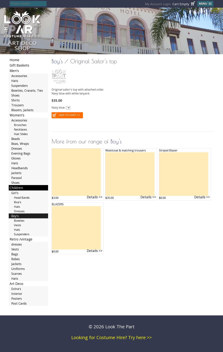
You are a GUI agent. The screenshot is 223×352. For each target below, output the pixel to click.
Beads (15, 139)
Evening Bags (20, 153)
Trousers (17, 105)
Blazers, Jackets (22, 110)
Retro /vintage (21, 239)
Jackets (16, 173)
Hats (14, 81)
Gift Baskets (19, 65)
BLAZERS (58, 204)
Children (16, 187)
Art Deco (16, 283)
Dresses (16, 148)
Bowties (19, 221)
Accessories (19, 76)
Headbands (19, 168)
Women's (17, 115)
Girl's (14, 193)
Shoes (15, 95)
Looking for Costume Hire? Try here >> (111, 337)
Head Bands (22, 198)
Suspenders (19, 85)
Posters (16, 298)
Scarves (16, 273)
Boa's (17, 202)
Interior (16, 294)
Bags (14, 254)
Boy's (57, 61)
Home (14, 60)
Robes (15, 259)
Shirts (15, 100)
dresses (16, 244)
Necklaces (20, 129)
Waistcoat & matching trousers (125, 150)
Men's (14, 70)
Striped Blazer (168, 150)
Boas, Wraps (20, 143)
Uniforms (18, 269)
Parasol (16, 178)
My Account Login (158, 4)
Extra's (16, 289)
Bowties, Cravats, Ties (27, 90)
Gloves (16, 158)
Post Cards (19, 303)
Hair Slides (21, 134)
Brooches (20, 125)
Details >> (94, 197)
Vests (17, 225)
